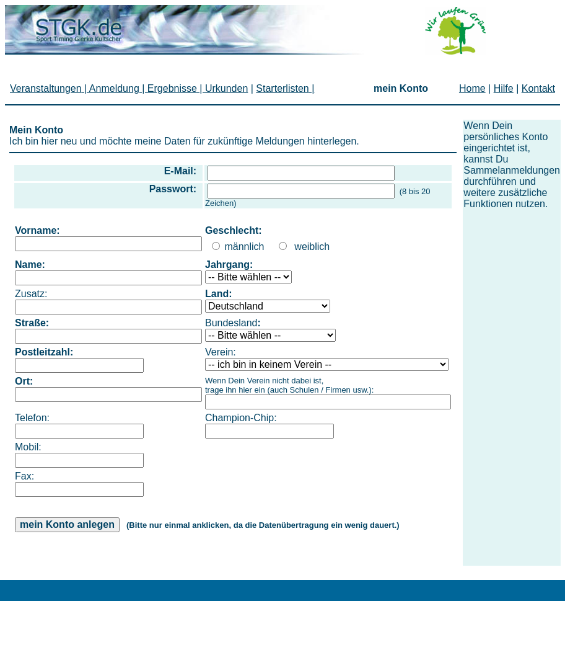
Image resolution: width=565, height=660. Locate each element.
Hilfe (504, 88)
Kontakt (538, 88)
